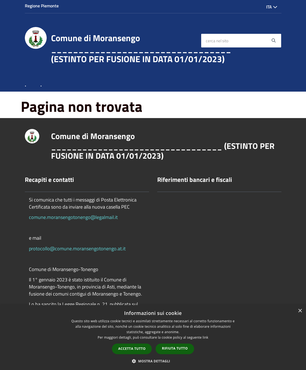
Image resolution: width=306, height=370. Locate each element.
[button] (153, 360)
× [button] (300, 311)
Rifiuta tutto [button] (175, 348)
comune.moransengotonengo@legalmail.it (73, 217)
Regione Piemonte (42, 5)
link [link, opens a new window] (205, 337)
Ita (271, 7)
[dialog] (153, 337)
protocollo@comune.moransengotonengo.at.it (77, 248)
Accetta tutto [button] (131, 348)
